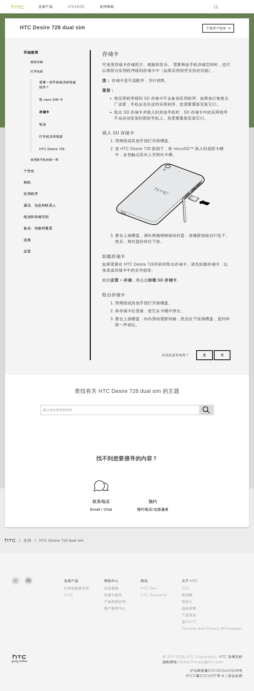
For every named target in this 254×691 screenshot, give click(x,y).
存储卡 (44, 112)
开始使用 (31, 52)
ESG (186, 588)
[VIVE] (235, 6)
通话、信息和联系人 (40, 205)
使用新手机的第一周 (45, 159)
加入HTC (189, 622)
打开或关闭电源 (51, 136)
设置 (27, 251)
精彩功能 (37, 62)
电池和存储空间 (36, 217)
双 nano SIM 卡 (51, 99)
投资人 (187, 601)
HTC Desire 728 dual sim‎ (61, 540)
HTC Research (154, 595)
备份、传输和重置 (38, 228)
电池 (42, 124)
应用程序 (31, 194)
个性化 (29, 171)
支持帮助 (107, 6)
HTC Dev (149, 588)
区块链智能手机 (76, 588)
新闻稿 (187, 595)
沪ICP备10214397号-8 (205, 676)
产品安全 (189, 615)
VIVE (68, 595)
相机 (27, 182)
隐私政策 (189, 608)
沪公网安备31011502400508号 (216, 670)
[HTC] (18, 7)
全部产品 (45, 6)
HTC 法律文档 (230, 657)
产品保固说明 (115, 601)
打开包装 (37, 71)
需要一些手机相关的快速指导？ (57, 84)
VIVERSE (76, 6)
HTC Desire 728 (51, 149)
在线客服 (111, 588)
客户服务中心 (115, 608)
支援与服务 (113, 595)
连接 (27, 240)
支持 (27, 540)
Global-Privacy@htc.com (200, 662)
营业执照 (235, 676)
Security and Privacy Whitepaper (212, 628)
